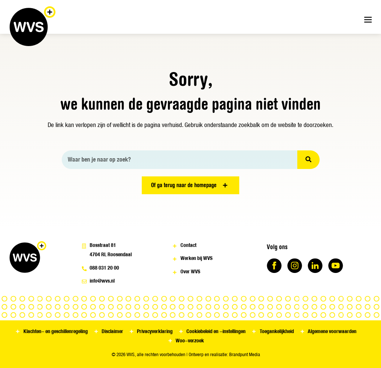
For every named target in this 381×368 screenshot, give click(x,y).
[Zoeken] (308, 159)
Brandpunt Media (244, 354)
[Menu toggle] (368, 19)
